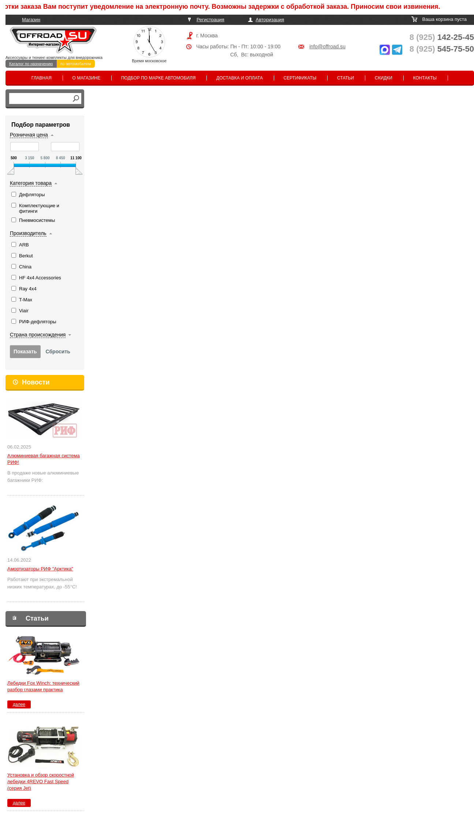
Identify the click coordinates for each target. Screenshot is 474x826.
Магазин (31, 19)
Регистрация (210, 19)
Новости (35, 382)
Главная (41, 78)
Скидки (383, 78)
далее (19, 704)
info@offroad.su (327, 46)
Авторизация (270, 19)
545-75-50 (442, 48)
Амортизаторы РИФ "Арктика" (40, 569)
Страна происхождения (38, 335)
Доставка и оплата (239, 78)
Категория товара (31, 183)
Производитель (28, 233)
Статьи (345, 78)
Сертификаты (300, 78)
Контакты (425, 78)
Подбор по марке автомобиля (158, 78)
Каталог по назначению (31, 64)
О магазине (86, 78)
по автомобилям (75, 64)
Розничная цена (29, 135)
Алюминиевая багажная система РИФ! (43, 459)
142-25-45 (442, 37)
